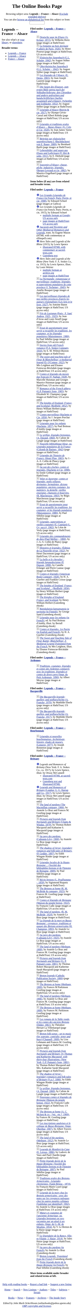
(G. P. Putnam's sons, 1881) (52, 961)
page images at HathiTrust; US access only (56, 222)
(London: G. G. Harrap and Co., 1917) (52, 790)
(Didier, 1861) (53, 1022)
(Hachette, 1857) (51, 425)
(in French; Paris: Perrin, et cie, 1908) (54, 198)
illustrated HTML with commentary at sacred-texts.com (54, 250)
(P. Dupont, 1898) (50, 562)
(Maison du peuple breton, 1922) (54, 901)
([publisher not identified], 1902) (53, 1198)
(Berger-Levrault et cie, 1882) (52, 167)
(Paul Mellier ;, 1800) (53, 537)
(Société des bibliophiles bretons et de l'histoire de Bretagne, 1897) (54, 1165)
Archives (41, 1297)
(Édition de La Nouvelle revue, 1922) (53, 549)
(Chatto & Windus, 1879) (54, 822)
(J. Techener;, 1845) (54, 283)
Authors (43, 1289)
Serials (37, 1292)
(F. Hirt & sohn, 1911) (53, 153)
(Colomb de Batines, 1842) (54, 446)
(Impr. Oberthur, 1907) (54, 1126)
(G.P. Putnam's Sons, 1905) (54, 390)
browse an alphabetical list (30, 19)
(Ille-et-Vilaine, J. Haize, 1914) (54, 1237)
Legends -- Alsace (17, 56)
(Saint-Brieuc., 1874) (53, 1181)
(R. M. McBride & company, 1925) (52, 890)
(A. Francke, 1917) (52, 714)
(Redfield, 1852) (54, 404)
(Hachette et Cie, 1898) (53, 468)
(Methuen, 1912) (50, 1139)
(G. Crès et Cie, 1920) (54, 127)
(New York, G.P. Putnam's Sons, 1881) (54, 1057)
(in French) (51, 1263)
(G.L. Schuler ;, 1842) (52, 68)
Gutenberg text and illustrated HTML (52, 782)
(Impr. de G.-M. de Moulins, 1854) (51, 1219)
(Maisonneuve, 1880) (54, 508)
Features (30, 1297)
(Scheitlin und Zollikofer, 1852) (54, 95)
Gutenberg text (50, 255)
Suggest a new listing (61, 1284)
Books (11, 1297)
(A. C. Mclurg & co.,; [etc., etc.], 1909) (53, 1113)
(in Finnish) (53, 610)
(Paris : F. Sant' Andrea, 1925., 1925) (54, 315)
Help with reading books (14, 1284)
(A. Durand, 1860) (54, 436)
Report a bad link (38, 1284)
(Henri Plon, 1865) (51, 457)
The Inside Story (57, 1297)
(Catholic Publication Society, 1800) (51, 977)
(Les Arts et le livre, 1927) (54, 300)
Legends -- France (17, 53)
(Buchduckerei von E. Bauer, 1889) (53, 141)
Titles (53, 1289)
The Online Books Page (37, 6)
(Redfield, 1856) (54, 587)
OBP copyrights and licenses (36, 1306)
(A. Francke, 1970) (52, 699)
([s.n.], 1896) (54, 1077)
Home (8, 1289)
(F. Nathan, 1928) (53, 375)
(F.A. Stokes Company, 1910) (53, 348)
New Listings (30, 1289)
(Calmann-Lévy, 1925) (49, 936)
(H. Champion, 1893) (54, 924)
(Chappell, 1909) (54, 1036)
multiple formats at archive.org (52, 271)
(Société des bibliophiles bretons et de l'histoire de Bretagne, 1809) (54, 866)
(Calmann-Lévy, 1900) (49, 837)
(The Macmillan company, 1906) (51, 806)
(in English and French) (53, 630)
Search (16, 1289)
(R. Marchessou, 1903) (53, 487)
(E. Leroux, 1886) (53, 1150)
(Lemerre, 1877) (51, 740)
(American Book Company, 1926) (53, 575)
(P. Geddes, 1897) (54, 851)
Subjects (63, 1289)
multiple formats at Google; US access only (56, 217)
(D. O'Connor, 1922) (54, 359)
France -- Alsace (16, 59)
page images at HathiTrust (56, 275)
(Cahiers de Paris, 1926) (52, 47)
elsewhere (17, 42)
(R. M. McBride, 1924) (52, 913)
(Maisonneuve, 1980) (54, 332)
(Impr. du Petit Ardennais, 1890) (54, 672)
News (20, 1297)
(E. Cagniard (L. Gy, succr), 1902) (54, 524)
